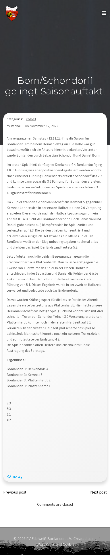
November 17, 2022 (44, 126)
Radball (31, 119)
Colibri (68, 544)
